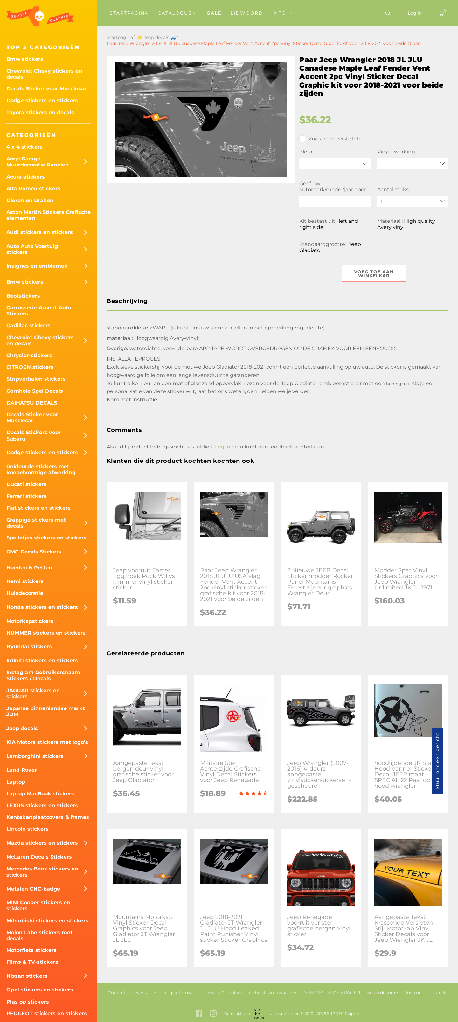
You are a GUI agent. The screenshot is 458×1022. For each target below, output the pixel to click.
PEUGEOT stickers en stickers (46, 1014)
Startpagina (129, 13)
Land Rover (21, 770)
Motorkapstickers (29, 621)
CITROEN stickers (30, 367)
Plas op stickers (27, 1002)
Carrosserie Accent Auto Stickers (38, 311)
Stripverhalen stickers (36, 379)
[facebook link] (199, 1014)
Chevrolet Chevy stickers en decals (44, 74)
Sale (214, 13)
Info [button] (282, 13)
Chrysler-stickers (29, 355)
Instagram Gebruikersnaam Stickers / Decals (43, 675)
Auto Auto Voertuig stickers (32, 249)
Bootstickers (23, 296)
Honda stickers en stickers (42, 607)
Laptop (15, 782)
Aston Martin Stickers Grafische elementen (48, 215)
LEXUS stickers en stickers (42, 805)
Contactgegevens (127, 993)
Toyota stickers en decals (40, 112)
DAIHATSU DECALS (31, 403)
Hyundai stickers (29, 647)
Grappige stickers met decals (36, 523)
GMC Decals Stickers (33, 552)
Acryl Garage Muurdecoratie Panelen (37, 162)
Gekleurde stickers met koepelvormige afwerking (41, 469)
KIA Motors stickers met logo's (47, 742)
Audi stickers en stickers (39, 232)
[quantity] (412, 201)
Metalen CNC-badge (33, 889)
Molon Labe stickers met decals (39, 935)
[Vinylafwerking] (412, 163)
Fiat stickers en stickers (38, 508)
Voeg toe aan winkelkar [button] (374, 273)
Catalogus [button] (178, 13)
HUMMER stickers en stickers (46, 633)
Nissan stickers (26, 976)
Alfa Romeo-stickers (33, 189)
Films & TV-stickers (32, 962)
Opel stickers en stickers (39, 990)
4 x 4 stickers (24, 147)
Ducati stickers (26, 484)
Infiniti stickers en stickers (42, 661)
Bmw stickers (24, 59)
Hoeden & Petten (29, 568)
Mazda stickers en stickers (42, 843)
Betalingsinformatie (175, 993)
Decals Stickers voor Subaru (33, 435)
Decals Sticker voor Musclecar (46, 89)
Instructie (416, 993)
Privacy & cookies (224, 993)
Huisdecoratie (24, 593)
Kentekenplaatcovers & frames (47, 817)
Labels (441, 993)
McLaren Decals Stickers (39, 857)
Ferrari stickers (26, 496)
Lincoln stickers (27, 829)
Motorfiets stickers (31, 950)
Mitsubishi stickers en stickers (47, 921)
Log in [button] (222, 447)
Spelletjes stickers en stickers (46, 538)
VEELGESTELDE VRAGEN (332, 993)
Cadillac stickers (28, 325)
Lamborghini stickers (35, 756)
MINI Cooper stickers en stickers (38, 905)
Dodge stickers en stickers (42, 100)
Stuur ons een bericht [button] (437, 760)
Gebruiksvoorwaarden (273, 993)
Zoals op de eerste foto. (331, 138)
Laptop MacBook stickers (40, 794)
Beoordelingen (382, 993)
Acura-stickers (25, 177)
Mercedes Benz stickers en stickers (42, 872)
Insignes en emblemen (37, 266)
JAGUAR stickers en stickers (33, 693)
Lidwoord (247, 13)
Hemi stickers (25, 581)
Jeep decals (22, 728)
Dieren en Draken (29, 200)
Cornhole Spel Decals (34, 391)
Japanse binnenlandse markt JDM (45, 711)
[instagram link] (213, 1014)
